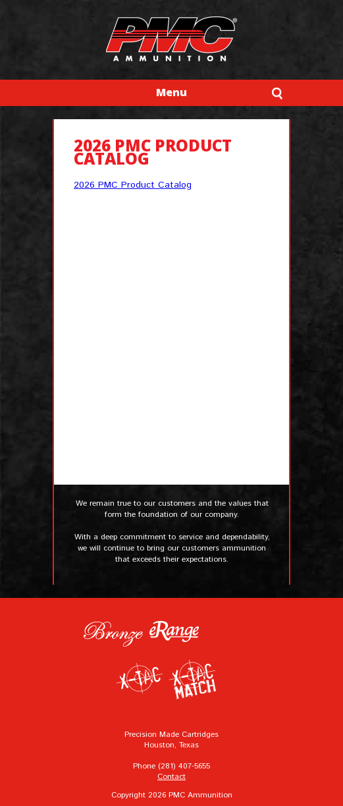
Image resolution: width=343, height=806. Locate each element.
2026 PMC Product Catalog (133, 185)
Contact (171, 776)
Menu (171, 92)
